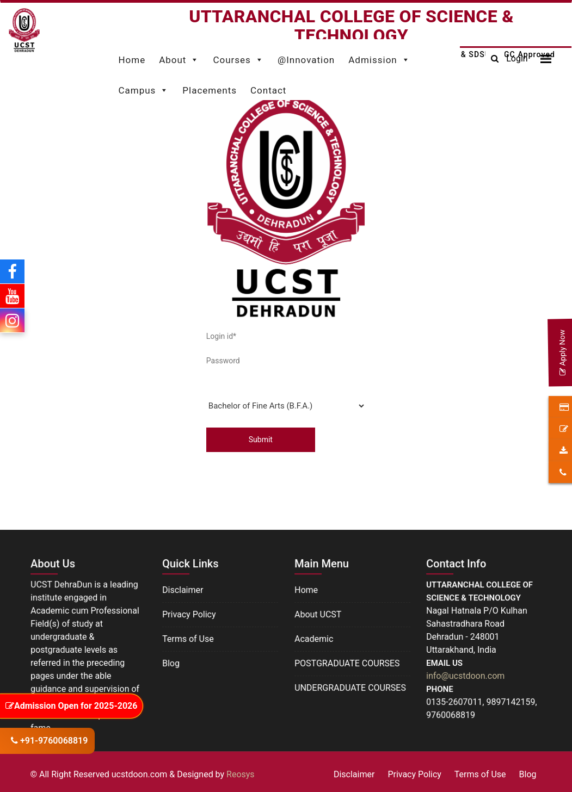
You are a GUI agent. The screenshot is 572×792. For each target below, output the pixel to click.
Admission (379, 57)
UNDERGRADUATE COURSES (350, 687)
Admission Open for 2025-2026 (71, 706)
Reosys (240, 774)
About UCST (318, 614)
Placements (209, 90)
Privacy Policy (189, 614)
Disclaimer (183, 590)
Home (131, 59)
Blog (171, 662)
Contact (268, 90)
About (179, 57)
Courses (238, 57)
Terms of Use (188, 638)
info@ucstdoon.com (465, 675)
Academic (314, 638)
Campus (143, 87)
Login (516, 58)
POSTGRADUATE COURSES (347, 663)
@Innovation (306, 59)
